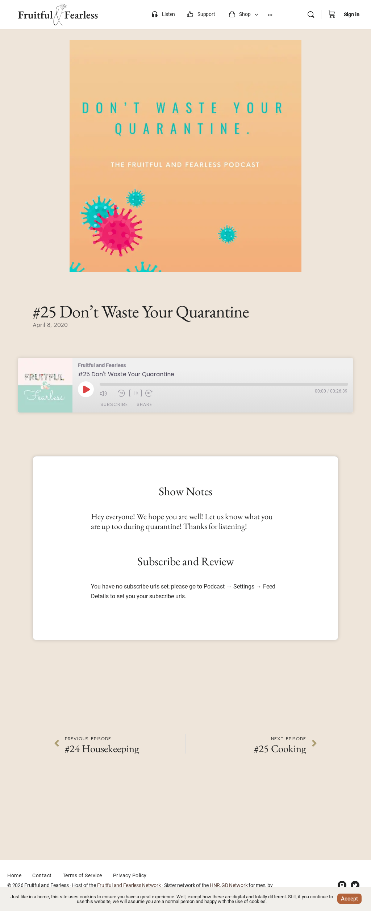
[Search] (311, 14)
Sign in (351, 14)
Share (144, 405)
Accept (349, 898)
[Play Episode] (86, 389)
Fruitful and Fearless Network (129, 885)
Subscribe (114, 405)
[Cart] (332, 14)
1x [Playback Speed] (134, 393)
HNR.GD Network (229, 885)
